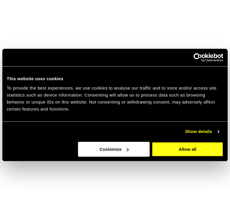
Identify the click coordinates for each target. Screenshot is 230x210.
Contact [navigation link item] (208, 14)
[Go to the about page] (174, 167)
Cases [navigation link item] (181, 14)
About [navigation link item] (135, 14)
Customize (114, 149)
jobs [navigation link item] (158, 14)
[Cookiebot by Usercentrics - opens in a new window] (197, 57)
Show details (198, 131)
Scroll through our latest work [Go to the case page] (52, 192)
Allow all (188, 149)
